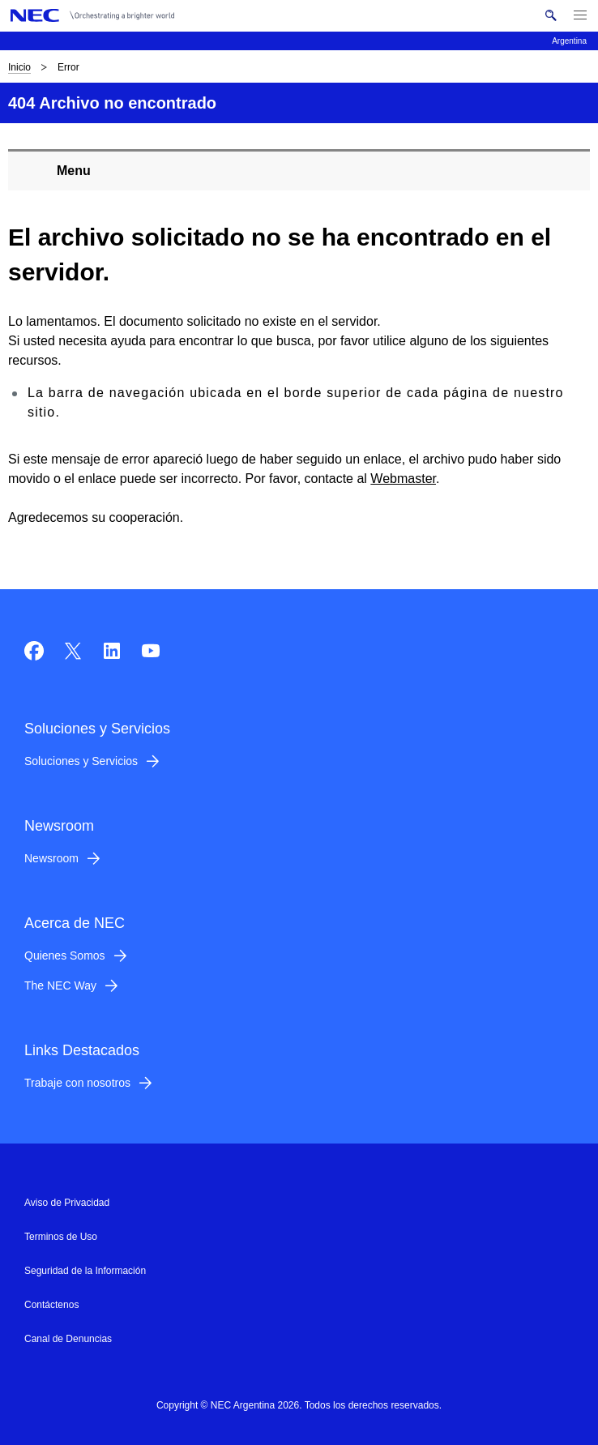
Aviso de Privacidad (66, 1202)
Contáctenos (51, 1304)
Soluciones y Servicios (81, 761)
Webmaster (403, 478)
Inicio (19, 67)
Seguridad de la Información (85, 1270)
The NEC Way (60, 985)
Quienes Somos (64, 955)
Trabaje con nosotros (77, 1082)
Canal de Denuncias (68, 1339)
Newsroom (51, 858)
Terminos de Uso (60, 1236)
